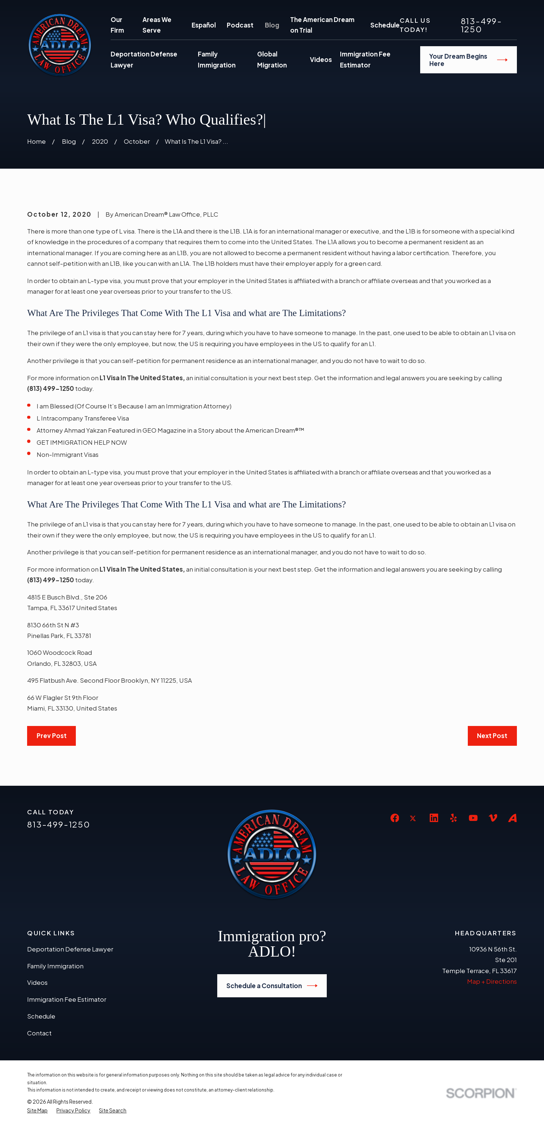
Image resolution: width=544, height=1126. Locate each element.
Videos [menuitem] (321, 59)
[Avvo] (512, 818)
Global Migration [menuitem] (272, 59)
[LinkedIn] (434, 818)
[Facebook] (395, 818)
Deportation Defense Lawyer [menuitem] (144, 59)
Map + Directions (492, 981)
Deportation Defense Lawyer (70, 949)
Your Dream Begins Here (468, 59)
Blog (272, 25)
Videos (37, 982)
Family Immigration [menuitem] (217, 59)
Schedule (385, 25)
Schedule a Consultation (271, 985)
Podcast (240, 25)
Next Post (492, 735)
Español (204, 25)
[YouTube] (473, 818)
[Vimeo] (493, 818)
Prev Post (52, 735)
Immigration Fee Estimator (66, 999)
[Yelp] (453, 818)
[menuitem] (37, 1110)
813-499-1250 (481, 25)
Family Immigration (55, 966)
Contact (39, 1033)
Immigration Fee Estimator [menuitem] (365, 59)
